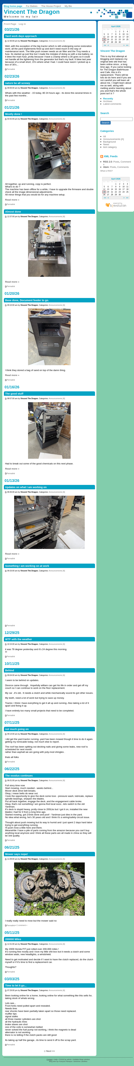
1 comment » (22, 925)
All (104, 136)
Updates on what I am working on (26, 487)
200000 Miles (13, 939)
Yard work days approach (21, 36)
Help (56, 1059)
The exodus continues (19, 775)
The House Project (51, 6)
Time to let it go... (15, 985)
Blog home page (13, 6)
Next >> (50, 1051)
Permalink (10, 69)
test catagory (110, 147)
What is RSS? (106, 171)
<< (105, 45)
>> (127, 45)
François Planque (65, 1061)
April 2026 (115, 26)
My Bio (68, 6)
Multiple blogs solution (81, 1059)
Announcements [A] (57, 41)
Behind (9, 670)
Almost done (13, 211)
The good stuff (14, 393)
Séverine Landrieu (80, 1061)
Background (109, 141)
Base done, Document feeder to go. (27, 300)
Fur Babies (31, 6)
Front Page (10, 24)
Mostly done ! (13, 114)
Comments (123, 167)
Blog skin (52, 1061)
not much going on (17, 729)
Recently (108, 98)
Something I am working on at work (27, 565)
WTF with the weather (18, 639)
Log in (22, 24)
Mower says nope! (16, 854)
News (106, 144)
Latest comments (112, 104)
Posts (116, 161)
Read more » (12, 199)
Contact (49, 1059)
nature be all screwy (17, 83)
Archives (107, 101)
